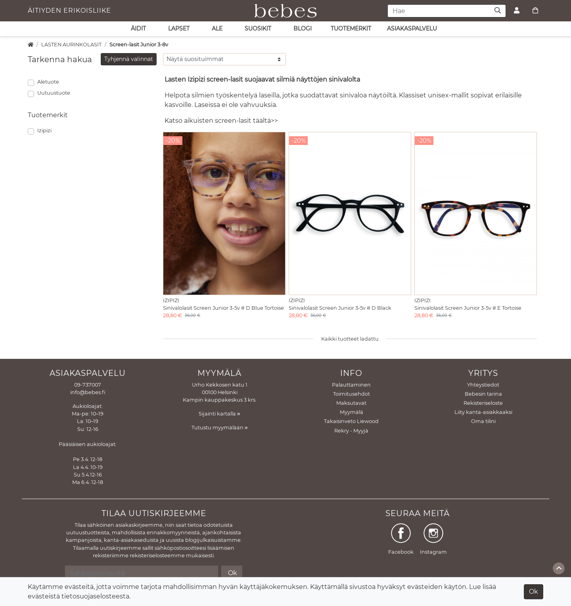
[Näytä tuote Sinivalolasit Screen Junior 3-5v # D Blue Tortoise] (224, 213)
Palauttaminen (351, 385)
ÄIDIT (138, 28)
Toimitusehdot (351, 394)
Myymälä (351, 412)
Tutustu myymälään (220, 428)
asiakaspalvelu (412, 28)
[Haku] (498, 10)
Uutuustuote (53, 93)
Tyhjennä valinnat (128, 59)
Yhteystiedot (483, 385)
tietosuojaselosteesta (95, 596)
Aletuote (48, 82)
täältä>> (265, 120)
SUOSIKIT (258, 28)
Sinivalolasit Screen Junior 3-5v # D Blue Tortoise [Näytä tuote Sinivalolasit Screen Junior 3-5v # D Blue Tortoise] (223, 308)
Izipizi (44, 130)
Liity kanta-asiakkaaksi (483, 412)
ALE (217, 28)
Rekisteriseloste (483, 403)
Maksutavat (351, 403)
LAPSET (179, 28)
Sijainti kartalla (219, 414)
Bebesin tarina (483, 394)
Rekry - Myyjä (351, 431)
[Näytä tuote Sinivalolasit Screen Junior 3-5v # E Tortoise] (476, 213)
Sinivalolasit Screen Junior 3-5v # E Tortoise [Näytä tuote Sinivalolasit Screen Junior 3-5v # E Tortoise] (467, 308)
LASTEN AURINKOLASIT (71, 45)
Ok (533, 591)
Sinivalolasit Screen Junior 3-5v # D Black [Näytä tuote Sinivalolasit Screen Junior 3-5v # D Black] (340, 308)
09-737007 (87, 385)
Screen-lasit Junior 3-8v (138, 45)
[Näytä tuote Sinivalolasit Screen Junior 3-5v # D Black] (350, 213)
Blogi (302, 28)
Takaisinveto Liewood (351, 421)
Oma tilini (483, 421)
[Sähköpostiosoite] (141, 573)
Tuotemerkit (351, 28)
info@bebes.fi (87, 392)
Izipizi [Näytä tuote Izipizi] (171, 300)
